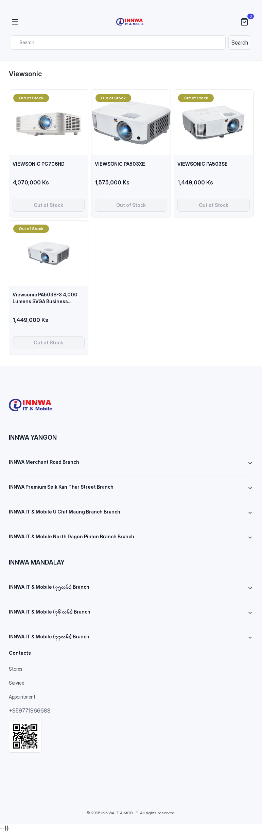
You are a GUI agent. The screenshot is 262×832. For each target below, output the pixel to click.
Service (16, 683)
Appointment (22, 697)
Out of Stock (48, 205)
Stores (15, 669)
